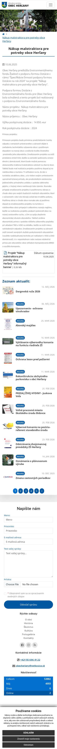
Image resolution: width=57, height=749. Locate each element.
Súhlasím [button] (28, 733)
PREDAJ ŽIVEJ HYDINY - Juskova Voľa (34, 395)
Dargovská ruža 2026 (28, 291)
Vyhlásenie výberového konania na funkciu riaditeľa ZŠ (34, 344)
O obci (28, 619)
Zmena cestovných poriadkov (33, 478)
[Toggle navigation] (50, 5)
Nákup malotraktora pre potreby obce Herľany (23, 39)
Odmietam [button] (28, 745)
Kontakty (29, 638)
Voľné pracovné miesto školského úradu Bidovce (30, 412)
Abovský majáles (26, 325)
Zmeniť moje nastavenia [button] (28, 739)
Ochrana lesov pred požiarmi (33, 359)
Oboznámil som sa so (26, 595)
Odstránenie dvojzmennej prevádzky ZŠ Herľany (31, 445)
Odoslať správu (28, 604)
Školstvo (28, 627)
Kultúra (29, 631)
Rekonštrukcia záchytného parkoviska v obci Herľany (32, 378)
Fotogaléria (28, 634)
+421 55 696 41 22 (30, 660)
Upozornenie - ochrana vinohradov (29, 310)
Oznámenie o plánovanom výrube (31, 462)
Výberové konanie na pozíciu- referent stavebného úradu (33, 429)
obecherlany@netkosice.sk (30, 666)
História (28, 623)
